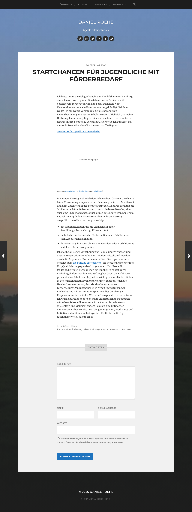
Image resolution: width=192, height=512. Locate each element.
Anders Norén (102, 499)
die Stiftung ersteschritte (87, 262)
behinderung (75, 329)
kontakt (83, 4)
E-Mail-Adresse (107, 408)
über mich (66, 4)
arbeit (96, 191)
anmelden (100, 4)
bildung (74, 326)
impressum (119, 4)
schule (127, 329)
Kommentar (64, 364)
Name (60, 408)
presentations (70, 191)
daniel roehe (95, 22)
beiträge (64, 326)
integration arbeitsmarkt (107, 329)
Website (62, 423)
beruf (100, 191)
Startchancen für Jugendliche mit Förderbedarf (78, 131)
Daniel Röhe (83, 191)
